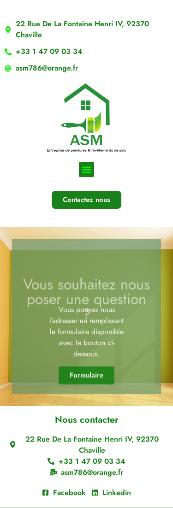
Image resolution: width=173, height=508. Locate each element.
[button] (86, 169)
